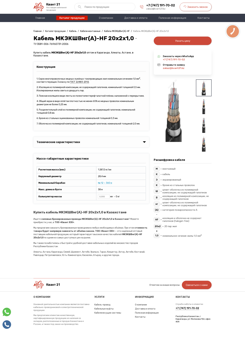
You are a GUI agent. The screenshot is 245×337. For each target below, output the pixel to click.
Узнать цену (182, 40)
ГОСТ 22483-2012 (79, 82)
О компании (141, 304)
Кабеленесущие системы (107, 313)
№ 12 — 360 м (105, 183)
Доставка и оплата (145, 308)
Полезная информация (147, 313)
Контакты (140, 317)
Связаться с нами (197, 285)
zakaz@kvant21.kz (155, 8)
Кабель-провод (102, 304)
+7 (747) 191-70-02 (160, 5)
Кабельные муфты (104, 308)
